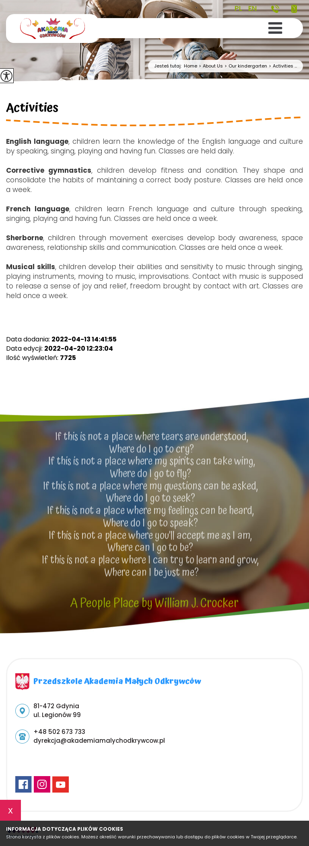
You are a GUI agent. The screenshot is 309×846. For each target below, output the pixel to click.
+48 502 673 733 (275, 9)
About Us (210, 66)
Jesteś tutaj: (169, 66)
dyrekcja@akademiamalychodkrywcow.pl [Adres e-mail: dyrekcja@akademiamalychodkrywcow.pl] (99, 740)
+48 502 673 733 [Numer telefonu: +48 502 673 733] (59, 731)
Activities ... (282, 66)
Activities (32, 109)
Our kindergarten (245, 66)
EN (252, 8)
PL (238, 8)
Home (190, 66)
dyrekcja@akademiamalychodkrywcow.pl (294, 9)
